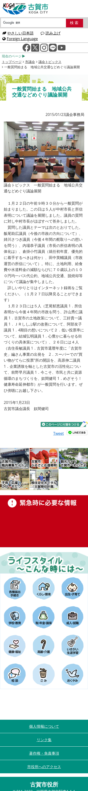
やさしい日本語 (18, 33)
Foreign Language (20, 38)
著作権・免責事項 (44, 753)
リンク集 (44, 739)
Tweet (58, 433)
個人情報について (44, 726)
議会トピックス (49, 61)
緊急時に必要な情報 (44, 521)
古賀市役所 (25, 9)
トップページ (12, 61)
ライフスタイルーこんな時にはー (44, 562)
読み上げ (51, 33)
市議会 (30, 61)
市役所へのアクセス (44, 766)
